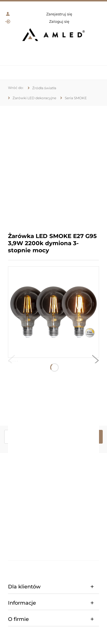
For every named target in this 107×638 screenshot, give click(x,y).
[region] (53, 164)
